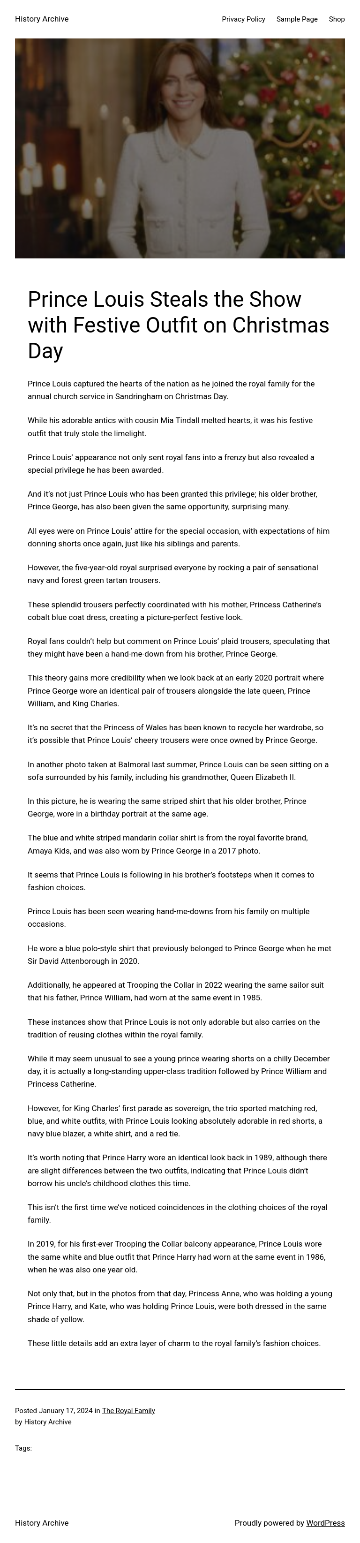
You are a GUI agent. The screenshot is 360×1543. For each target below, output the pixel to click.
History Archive (42, 18)
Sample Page (297, 19)
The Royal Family (128, 1411)
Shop (337, 19)
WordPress (325, 1523)
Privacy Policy (243, 19)
